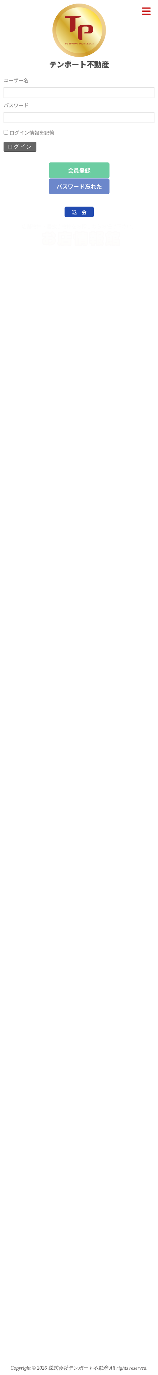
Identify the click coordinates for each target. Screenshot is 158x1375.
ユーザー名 (16, 80)
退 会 (79, 212)
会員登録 (79, 170)
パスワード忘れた (79, 186)
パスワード (16, 105)
